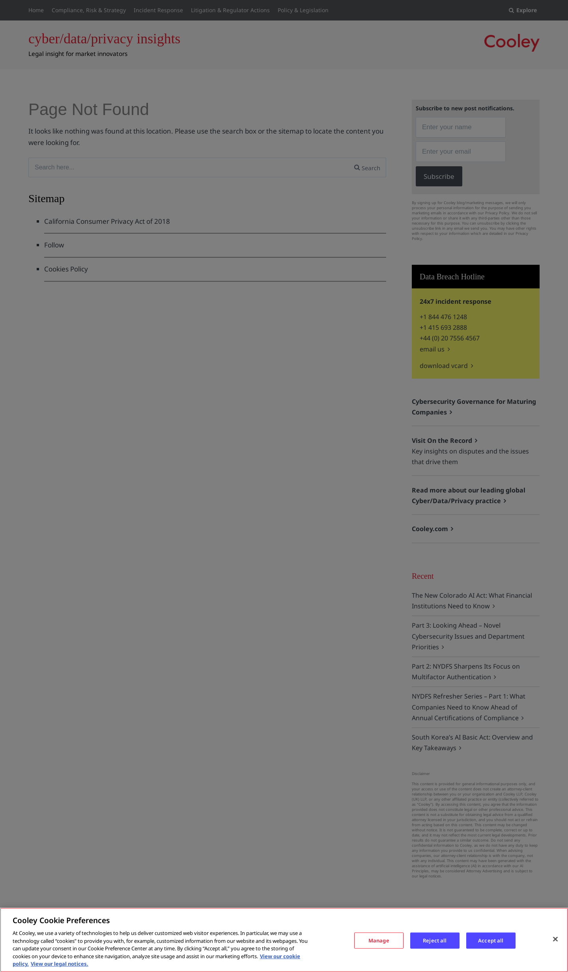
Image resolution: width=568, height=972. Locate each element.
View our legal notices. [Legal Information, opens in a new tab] (59, 963)
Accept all (490, 940)
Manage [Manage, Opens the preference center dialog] (378, 940)
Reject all (435, 940)
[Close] (555, 939)
